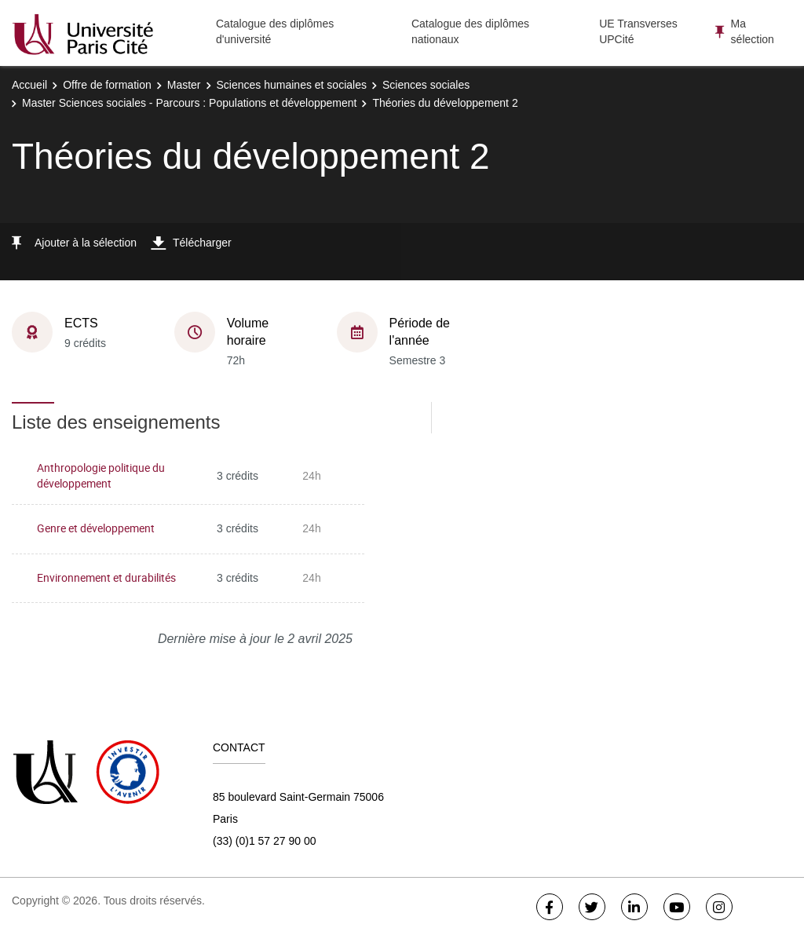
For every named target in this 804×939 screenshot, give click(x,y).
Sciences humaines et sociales (292, 85)
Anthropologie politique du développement (101, 475)
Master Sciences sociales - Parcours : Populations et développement (189, 103)
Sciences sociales (426, 85)
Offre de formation (107, 85)
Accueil (29, 85)
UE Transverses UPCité (638, 31)
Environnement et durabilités (106, 577)
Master (184, 85)
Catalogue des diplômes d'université (275, 31)
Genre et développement (96, 528)
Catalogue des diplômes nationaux (470, 31)
